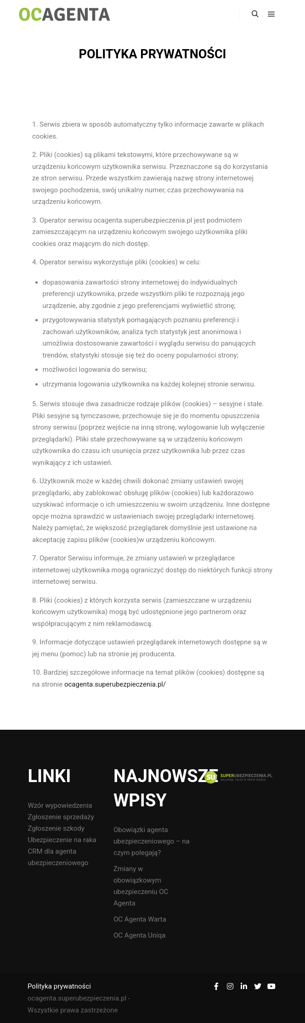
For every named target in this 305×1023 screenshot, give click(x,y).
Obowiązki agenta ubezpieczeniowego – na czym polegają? (151, 841)
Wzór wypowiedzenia (60, 805)
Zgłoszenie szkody (56, 828)
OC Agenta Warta (139, 919)
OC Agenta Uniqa (139, 935)
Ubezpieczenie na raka (62, 840)
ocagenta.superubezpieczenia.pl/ (115, 684)
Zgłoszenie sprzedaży (61, 817)
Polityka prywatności (59, 986)
